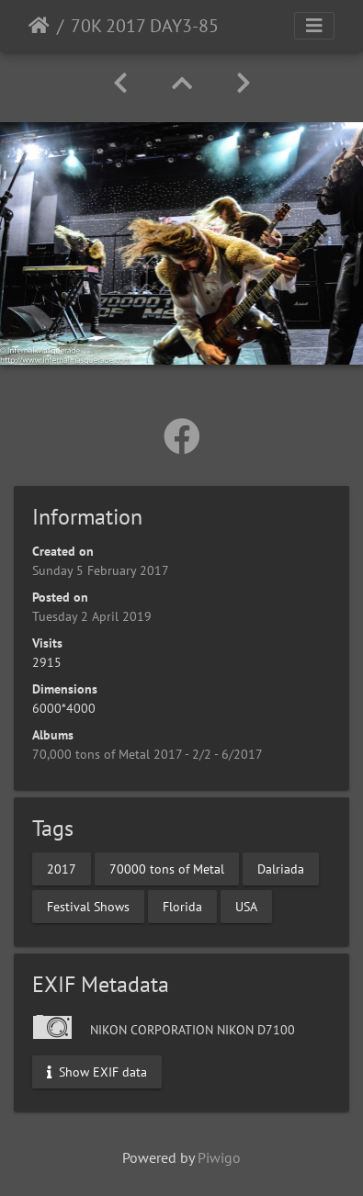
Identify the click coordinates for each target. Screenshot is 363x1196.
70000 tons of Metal (166, 869)
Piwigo (219, 1157)
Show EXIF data (97, 1072)
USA (246, 906)
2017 (61, 869)
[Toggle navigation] (314, 25)
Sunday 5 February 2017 (100, 570)
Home (39, 25)
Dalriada (280, 869)
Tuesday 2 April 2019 (92, 616)
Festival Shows (88, 906)
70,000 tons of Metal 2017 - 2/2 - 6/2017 (147, 754)
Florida (182, 906)
